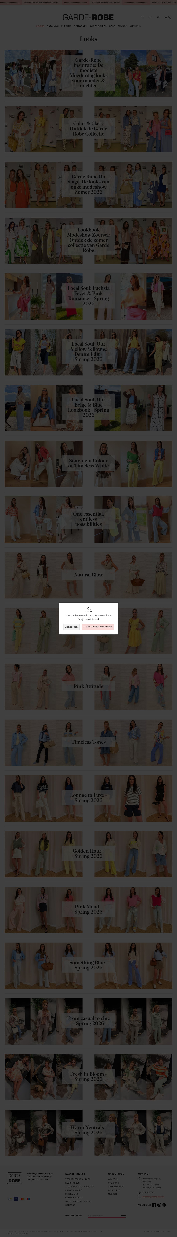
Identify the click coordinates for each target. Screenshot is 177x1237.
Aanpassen (71, 626)
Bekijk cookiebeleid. (88, 619)
